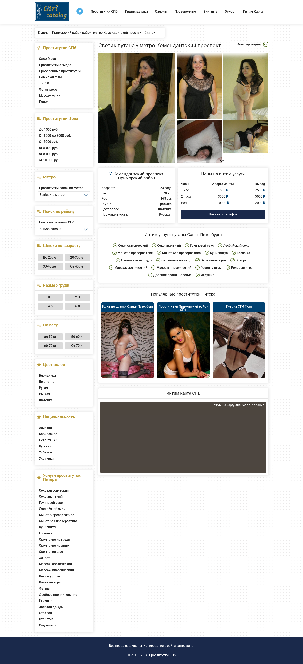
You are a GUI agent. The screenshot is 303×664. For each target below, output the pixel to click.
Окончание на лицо (54, 546)
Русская (45, 446)
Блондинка (47, 375)
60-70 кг (50, 346)
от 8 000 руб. (48, 154)
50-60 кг (77, 337)
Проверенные (185, 11)
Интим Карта (253, 11)
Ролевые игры (50, 582)
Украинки (46, 458)
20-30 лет (77, 257)
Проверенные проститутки (60, 71)
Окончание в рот (52, 552)
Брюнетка (46, 382)
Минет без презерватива (58, 521)
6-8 (77, 306)
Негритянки (48, 440)
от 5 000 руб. (48, 148)
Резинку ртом (49, 576)
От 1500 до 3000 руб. (55, 136)
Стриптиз (46, 619)
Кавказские (48, 434)
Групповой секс (51, 503)
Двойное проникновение (58, 595)
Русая (43, 388)
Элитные (210, 11)
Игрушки (45, 601)
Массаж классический (56, 570)
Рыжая (44, 394)
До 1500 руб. (48, 129)
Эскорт (230, 11)
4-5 (50, 306)
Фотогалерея (49, 89)
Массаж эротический (55, 564)
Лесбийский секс (52, 509)
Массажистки (49, 95)
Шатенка (46, 400)
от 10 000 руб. (49, 160)
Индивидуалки (136, 11)
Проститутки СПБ (104, 11)
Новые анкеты (50, 77)
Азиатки (45, 428)
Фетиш (44, 588)
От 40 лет (77, 266)
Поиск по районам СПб (56, 222)
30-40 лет (50, 266)
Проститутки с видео (55, 65)
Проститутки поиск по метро (61, 188)
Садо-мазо (47, 625)
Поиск (43, 102)
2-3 (77, 297)
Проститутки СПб (162, 655)
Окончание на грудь (54, 539)
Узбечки (45, 452)
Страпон (45, 613)
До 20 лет (50, 257)
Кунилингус (48, 527)
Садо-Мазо (47, 59)
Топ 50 (44, 83)
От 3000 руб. (48, 142)
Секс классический (54, 490)
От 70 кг (77, 346)
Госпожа (45, 533)
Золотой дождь (51, 607)
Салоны (161, 11)
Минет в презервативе (56, 515)
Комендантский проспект (138, 173)
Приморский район (136, 178)
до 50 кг (50, 337)
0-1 (50, 297)
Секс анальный (51, 496)
